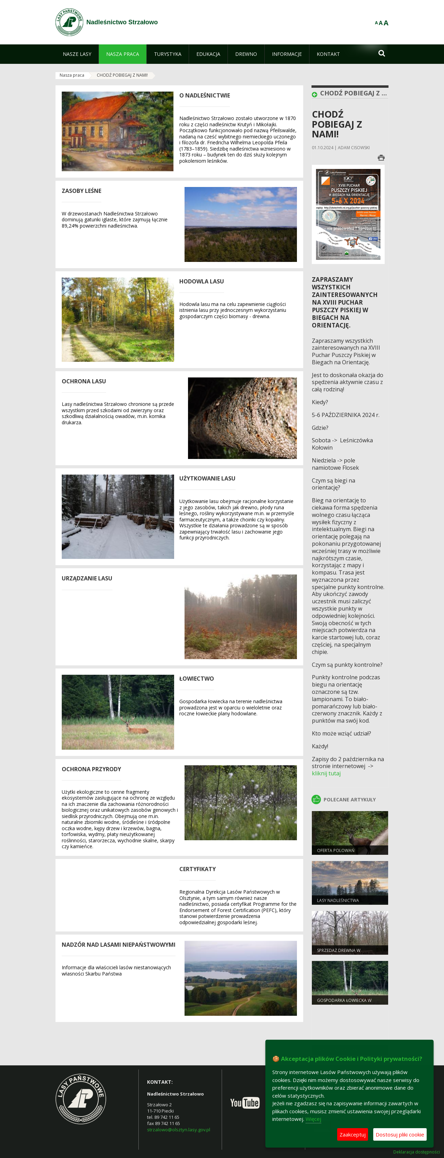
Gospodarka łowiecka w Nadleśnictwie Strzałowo (346, 1003)
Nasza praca (72, 75)
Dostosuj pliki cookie (400, 1134)
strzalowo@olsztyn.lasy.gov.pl (178, 1129)
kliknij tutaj (326, 773)
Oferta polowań (336, 850)
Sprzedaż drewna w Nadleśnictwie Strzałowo (346, 953)
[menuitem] (77, 54)
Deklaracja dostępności (416, 1152)
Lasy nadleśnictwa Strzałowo (338, 903)
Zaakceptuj (353, 1134)
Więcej (313, 1118)
